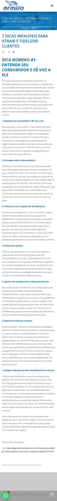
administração (7, 465)
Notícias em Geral (34, 465)
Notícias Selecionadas (18, 27)
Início (4, 27)
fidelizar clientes (20, 465)
